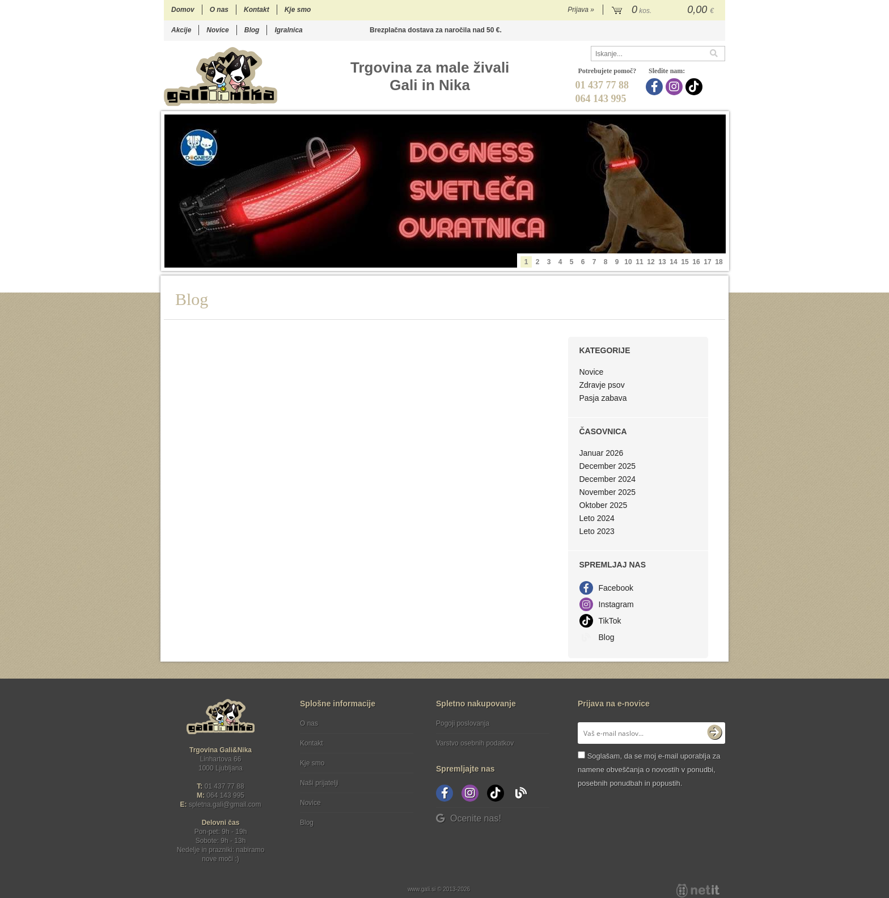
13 (662, 262)
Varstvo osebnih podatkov (475, 743)
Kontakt (256, 10)
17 (707, 262)
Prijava (581, 10)
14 (673, 262)
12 (650, 262)
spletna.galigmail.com (225, 804)
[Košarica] (664, 10)
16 (696, 262)
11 (639, 262)
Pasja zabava (603, 398)
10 (628, 262)
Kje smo (298, 10)
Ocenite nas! (468, 818)
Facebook (616, 587)
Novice (217, 30)
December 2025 (607, 466)
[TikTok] (695, 86)
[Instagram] (675, 86)
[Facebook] (656, 86)
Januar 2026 (601, 453)
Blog (252, 30)
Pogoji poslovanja (462, 723)
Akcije (181, 30)
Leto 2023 (597, 531)
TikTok (610, 620)
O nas (219, 10)
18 (718, 262)
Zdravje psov (602, 384)
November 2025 (607, 492)
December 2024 (607, 479)
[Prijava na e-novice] (714, 733)
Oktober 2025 (603, 505)
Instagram (616, 604)
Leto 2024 (597, 518)
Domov (182, 10)
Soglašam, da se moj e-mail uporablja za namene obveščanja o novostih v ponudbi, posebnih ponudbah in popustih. (649, 769)
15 (684, 262)
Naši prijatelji (319, 783)
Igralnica (288, 30)
